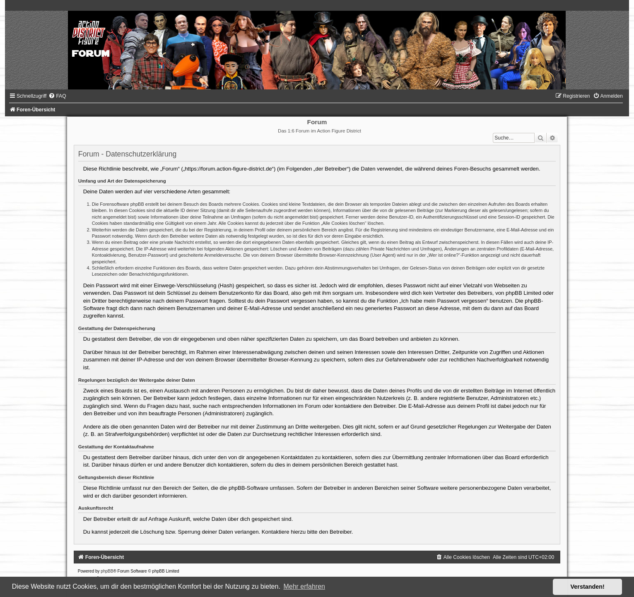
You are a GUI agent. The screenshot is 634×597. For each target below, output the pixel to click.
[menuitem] (57, 96)
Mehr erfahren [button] (304, 586)
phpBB (107, 571)
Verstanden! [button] (588, 586)
